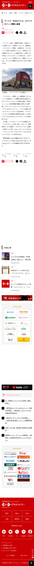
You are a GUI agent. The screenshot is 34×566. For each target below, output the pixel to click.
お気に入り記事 (7, 32)
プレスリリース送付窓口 (9, 550)
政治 (16, 513)
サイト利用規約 (10, 555)
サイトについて (7, 542)
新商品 (17, 519)
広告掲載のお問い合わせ (9, 548)
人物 (6, 519)
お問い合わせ (24, 555)
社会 (27, 513)
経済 (6, 513)
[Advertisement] (17, 188)
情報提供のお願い (8, 545)
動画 (27, 519)
